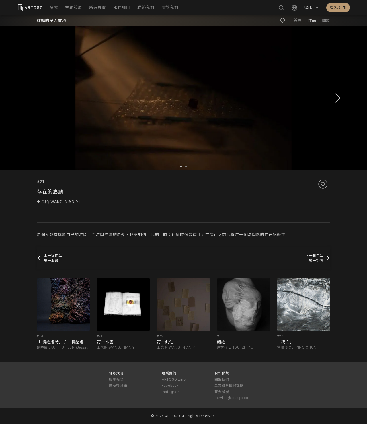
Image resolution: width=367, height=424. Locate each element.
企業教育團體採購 (229, 386)
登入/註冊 (338, 8)
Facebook (170, 386)
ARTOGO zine (174, 380)
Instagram (171, 392)
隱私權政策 (118, 386)
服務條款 (116, 380)
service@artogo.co (231, 398)
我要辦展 (221, 392)
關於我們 (221, 380)
